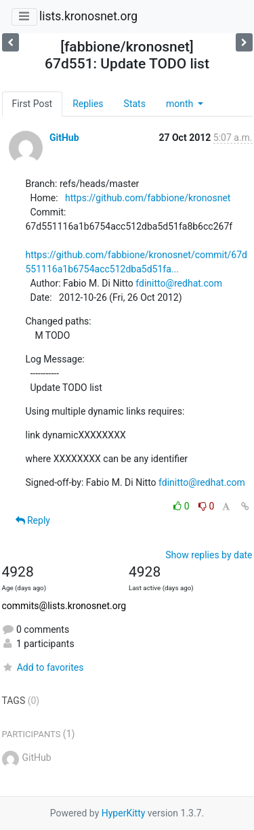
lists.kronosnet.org (88, 16)
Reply (33, 520)
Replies (87, 103)
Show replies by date (208, 554)
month (181, 103)
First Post (32, 103)
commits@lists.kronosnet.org (64, 605)
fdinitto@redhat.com (178, 283)
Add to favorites (43, 667)
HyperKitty (124, 813)
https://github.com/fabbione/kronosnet (147, 197)
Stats (135, 103)
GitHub (64, 137)
